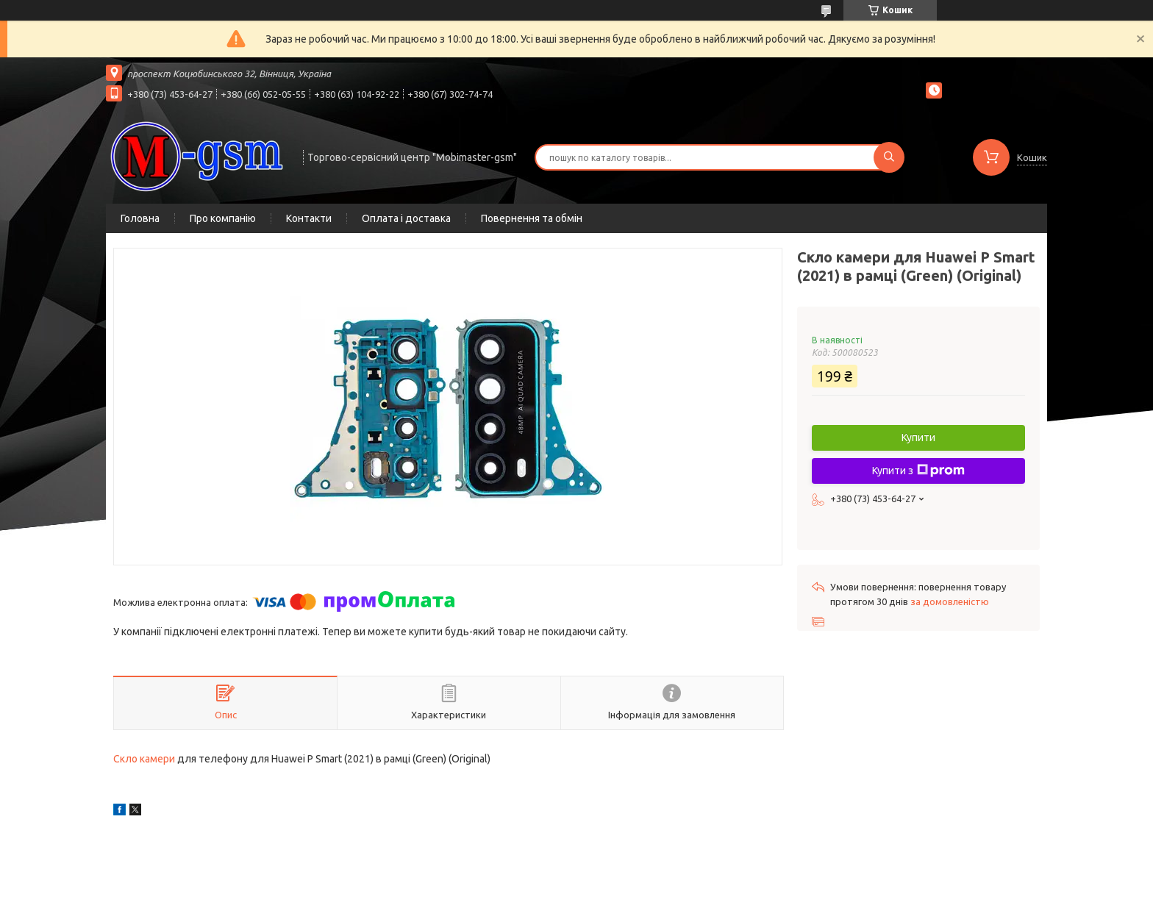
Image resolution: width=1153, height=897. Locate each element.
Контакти (309, 218)
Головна (140, 218)
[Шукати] (889, 157)
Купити (918, 437)
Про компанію (223, 218)
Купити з (918, 470)
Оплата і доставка (406, 218)
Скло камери (144, 759)
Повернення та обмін (531, 218)
